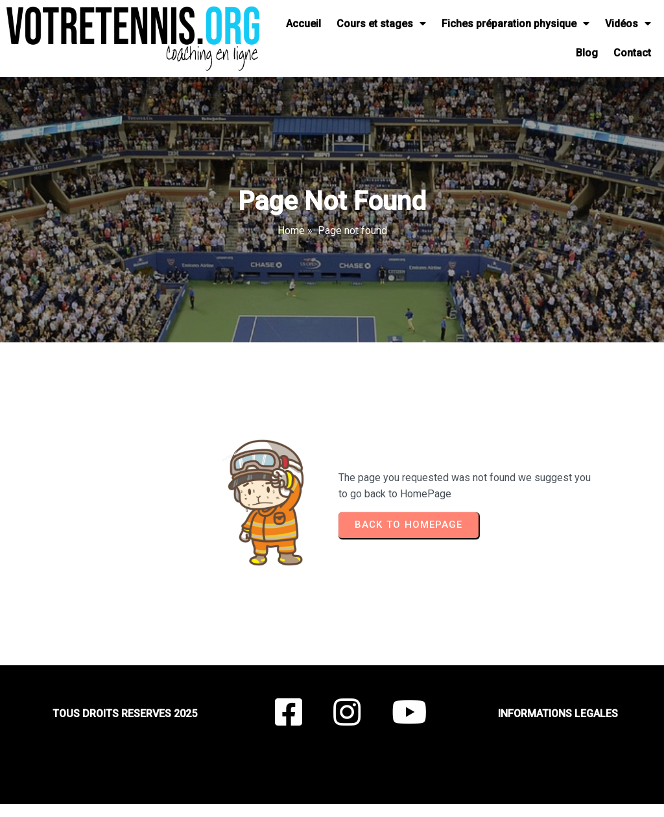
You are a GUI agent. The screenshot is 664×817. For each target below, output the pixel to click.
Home (291, 230)
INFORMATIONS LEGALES (558, 713)
